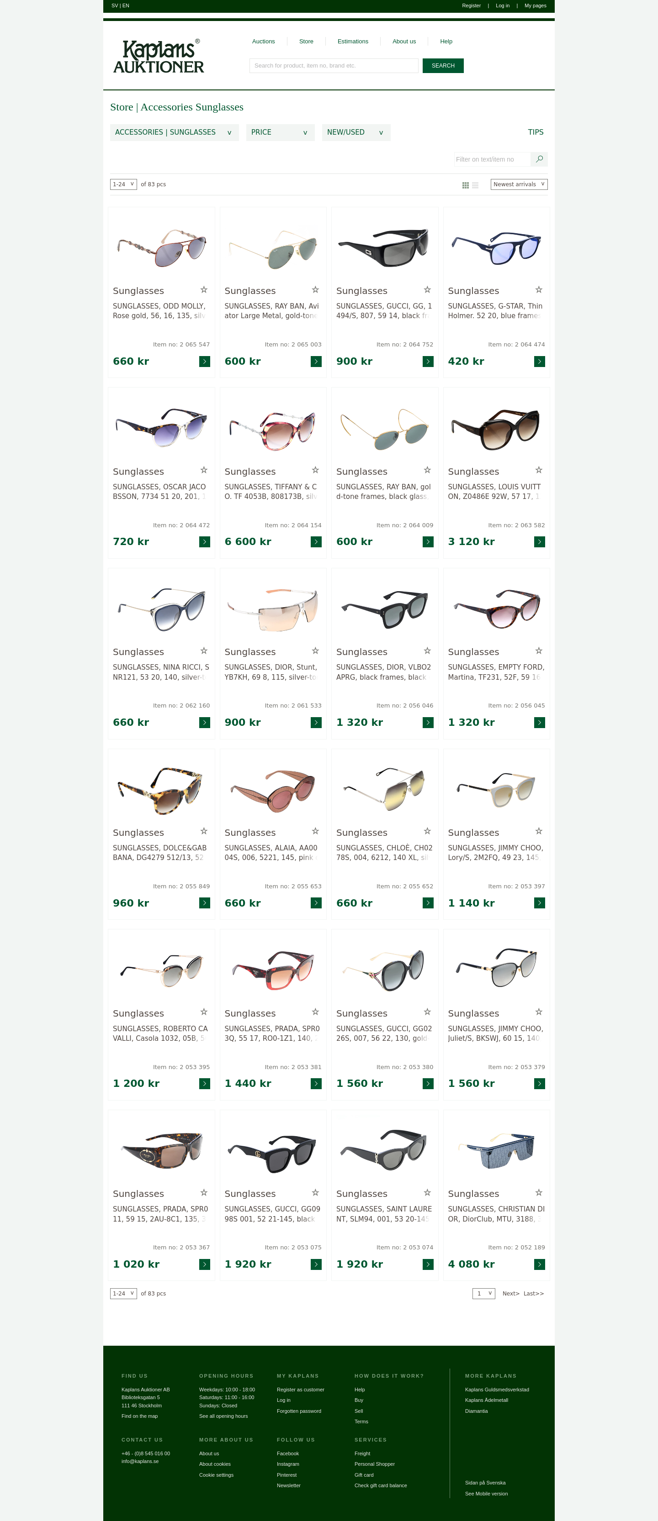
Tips (536, 132)
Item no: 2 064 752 (405, 344)
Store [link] (121, 107)
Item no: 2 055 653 (293, 886)
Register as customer (300, 1389)
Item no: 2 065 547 (181, 344)
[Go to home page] (153, 47)
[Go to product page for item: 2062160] (161, 609)
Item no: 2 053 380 (405, 1067)
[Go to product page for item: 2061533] (273, 609)
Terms (361, 1421)
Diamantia (476, 1411)
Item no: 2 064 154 (293, 525)
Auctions (263, 41)
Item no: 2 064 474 (516, 344)
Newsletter (289, 1485)
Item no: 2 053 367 (181, 1247)
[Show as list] (475, 184)
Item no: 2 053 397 (516, 886)
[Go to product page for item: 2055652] (385, 790)
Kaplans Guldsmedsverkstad (497, 1389)
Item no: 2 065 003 (293, 344)
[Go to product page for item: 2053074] (385, 1151)
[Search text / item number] (539, 159)
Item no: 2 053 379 (516, 1067)
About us (404, 41)
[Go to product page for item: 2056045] (497, 609)
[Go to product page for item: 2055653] (273, 790)
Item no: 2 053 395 (181, 1067)
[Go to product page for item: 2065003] (273, 248)
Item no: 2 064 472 (181, 525)
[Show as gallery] (465, 184)
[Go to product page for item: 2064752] (385, 248)
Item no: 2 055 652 (405, 886)
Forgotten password (299, 1411)
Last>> (534, 1293)
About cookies (215, 1464)
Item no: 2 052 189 (516, 1247)
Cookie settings (216, 1475)
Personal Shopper (375, 1464)
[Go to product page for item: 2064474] (497, 248)
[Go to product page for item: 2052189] (497, 1151)
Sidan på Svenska (485, 1482)
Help (446, 41)
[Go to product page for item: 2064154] (273, 428)
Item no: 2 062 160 (181, 705)
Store (306, 41)
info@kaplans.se (140, 1461)
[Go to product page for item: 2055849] (161, 790)
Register (471, 5)
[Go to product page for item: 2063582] (497, 428)
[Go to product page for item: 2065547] (161, 248)
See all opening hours (223, 1416)
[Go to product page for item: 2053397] (497, 790)
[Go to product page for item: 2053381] (273, 970)
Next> (511, 1293)
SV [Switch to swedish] (114, 5)
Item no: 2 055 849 (181, 886)
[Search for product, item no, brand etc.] (334, 66)
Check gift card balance (381, 1485)
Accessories (168, 107)
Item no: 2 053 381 (293, 1067)
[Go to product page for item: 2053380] (385, 970)
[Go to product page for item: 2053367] (161, 1151)
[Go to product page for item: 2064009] (385, 428)
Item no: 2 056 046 (405, 705)
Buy (359, 1400)
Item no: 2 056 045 (516, 705)
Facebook (288, 1453)
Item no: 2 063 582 (516, 525)
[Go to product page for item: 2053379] (497, 970)
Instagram (288, 1464)
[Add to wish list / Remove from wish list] (204, 289)
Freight (362, 1453)
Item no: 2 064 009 (405, 525)
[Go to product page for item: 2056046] (385, 609)
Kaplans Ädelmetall (486, 1400)
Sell (359, 1411)
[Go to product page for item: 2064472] (161, 428)
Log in (502, 5)
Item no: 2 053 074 (405, 1247)
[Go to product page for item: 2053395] (161, 970)
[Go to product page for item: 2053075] (273, 1151)
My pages (536, 5)
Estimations (353, 41)
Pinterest (287, 1475)
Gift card (364, 1475)
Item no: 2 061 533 (293, 705)
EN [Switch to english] (125, 5)
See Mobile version (486, 1493)
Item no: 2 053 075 (293, 1247)
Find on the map (140, 1416)
